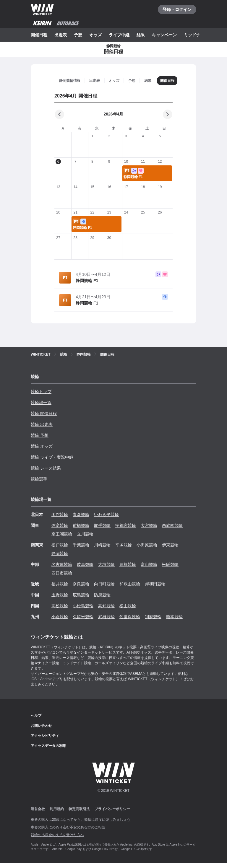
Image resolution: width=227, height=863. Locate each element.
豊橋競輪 (127, 564)
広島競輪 (81, 594)
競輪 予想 (39, 435)
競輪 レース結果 (46, 468)
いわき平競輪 (106, 514)
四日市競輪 (61, 573)
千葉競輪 (81, 545)
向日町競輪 (104, 584)
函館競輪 (59, 514)
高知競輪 (106, 605)
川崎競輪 (102, 545)
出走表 (60, 34)
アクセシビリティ (45, 736)
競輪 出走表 (42, 424)
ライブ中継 (119, 34)
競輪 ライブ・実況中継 (52, 457)
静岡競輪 (59, 553)
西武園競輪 (172, 525)
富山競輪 (149, 564)
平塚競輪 (123, 545)
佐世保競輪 (129, 616)
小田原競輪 (147, 545)
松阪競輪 (170, 564)
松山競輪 (127, 605)
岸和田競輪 (155, 584)
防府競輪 (102, 594)
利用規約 (57, 809)
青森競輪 (81, 514)
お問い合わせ (41, 726)
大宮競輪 (149, 525)
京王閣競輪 (61, 534)
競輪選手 (39, 479)
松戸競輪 (59, 545)
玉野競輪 (59, 594)
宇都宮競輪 (125, 525)
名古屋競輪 (61, 564)
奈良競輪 (81, 584)
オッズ (95, 34)
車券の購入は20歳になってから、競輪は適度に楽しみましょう (80, 820)
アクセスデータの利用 (48, 746)
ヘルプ (36, 716)
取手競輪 (102, 525)
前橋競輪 (81, 525)
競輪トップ (41, 391)
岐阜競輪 (85, 564)
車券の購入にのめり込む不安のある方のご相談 (68, 827)
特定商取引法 (79, 809)
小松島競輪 (83, 605)
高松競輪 (59, 605)
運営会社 (38, 809)
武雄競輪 (106, 616)
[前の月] (59, 114)
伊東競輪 (170, 545)
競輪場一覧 (41, 402)
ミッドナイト (196, 34)
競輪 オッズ (42, 446)
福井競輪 (59, 584)
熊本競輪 (174, 616)
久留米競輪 (83, 616)
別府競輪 (153, 616)
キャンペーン (164, 34)
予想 (78, 34)
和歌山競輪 (129, 584)
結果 (141, 34)
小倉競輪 (59, 616)
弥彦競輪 (59, 525)
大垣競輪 (106, 564)
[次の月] (167, 114)
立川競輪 (85, 534)
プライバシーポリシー (112, 809)
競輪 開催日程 (44, 413)
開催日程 (39, 34)
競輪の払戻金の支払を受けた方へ (57, 835)
